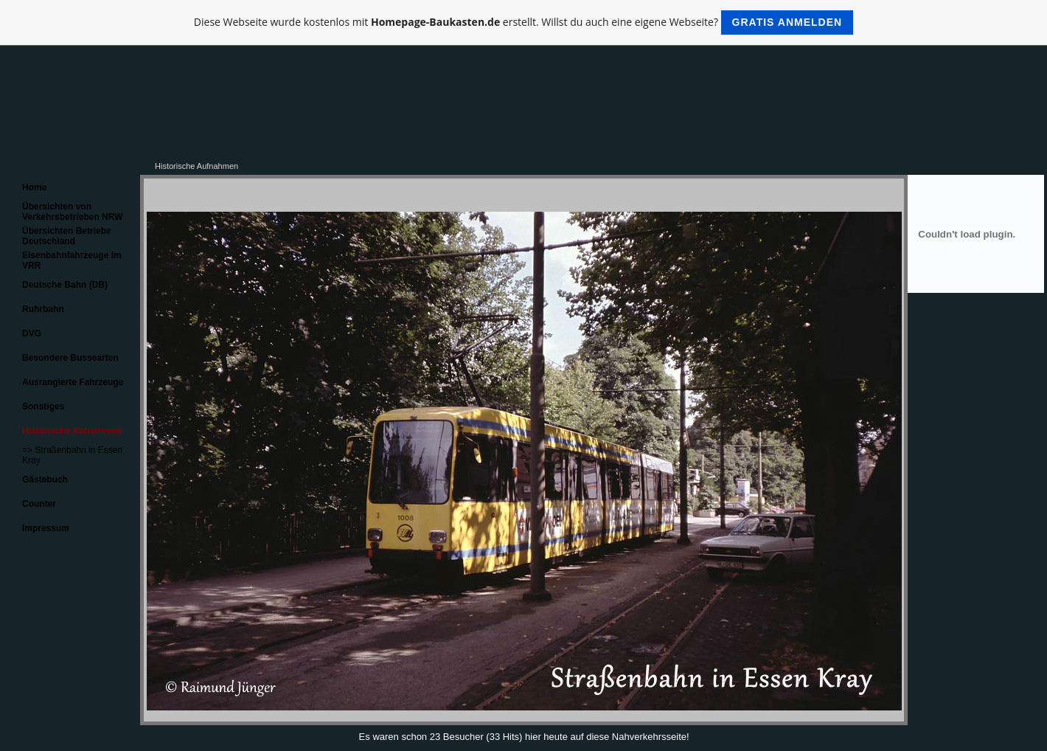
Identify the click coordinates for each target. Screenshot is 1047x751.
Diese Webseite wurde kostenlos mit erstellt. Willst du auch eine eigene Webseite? (523, 22)
